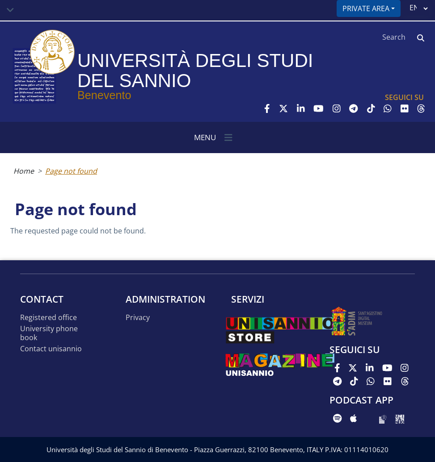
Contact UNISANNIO (51, 349)
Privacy (138, 317)
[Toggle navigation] (10, 10)
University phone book (49, 333)
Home (23, 171)
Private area (365, 8)
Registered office (48, 317)
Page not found (71, 171)
